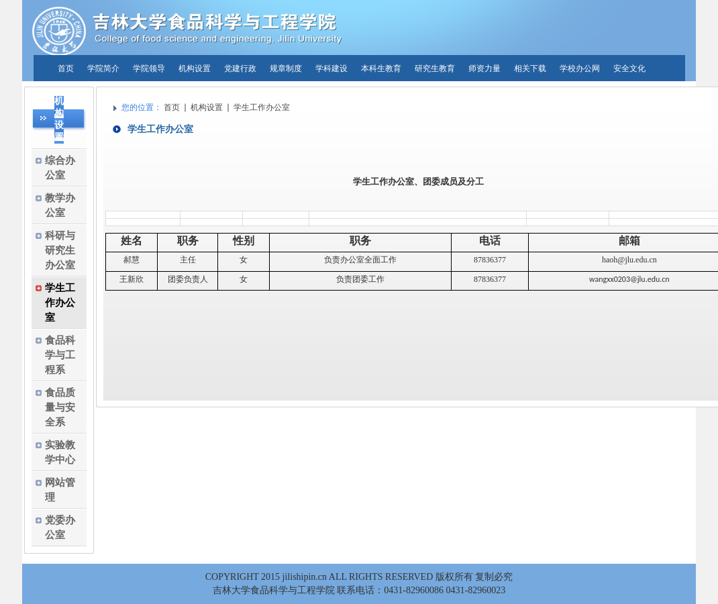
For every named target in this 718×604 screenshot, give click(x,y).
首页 (172, 107)
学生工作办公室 (262, 107)
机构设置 (207, 107)
